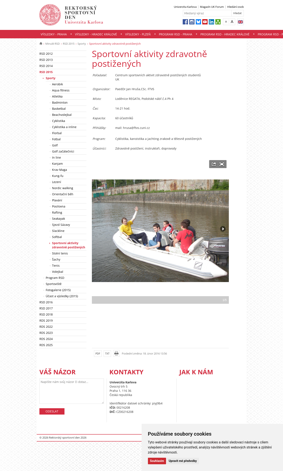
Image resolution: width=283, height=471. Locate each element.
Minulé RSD (52, 43)
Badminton (60, 102)
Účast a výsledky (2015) (62, 296)
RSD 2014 (46, 66)
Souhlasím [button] (157, 461)
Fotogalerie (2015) (58, 290)
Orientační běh (62, 194)
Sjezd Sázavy (61, 225)
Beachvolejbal (62, 115)
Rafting (57, 212)
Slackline (58, 231)
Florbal (57, 133)
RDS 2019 (46, 320)
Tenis (56, 266)
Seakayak (58, 219)
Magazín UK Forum (212, 7)
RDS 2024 (46, 339)
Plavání (57, 200)
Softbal (57, 237)
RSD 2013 (46, 60)
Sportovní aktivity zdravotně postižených (68, 245)
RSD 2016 (46, 302)
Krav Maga (59, 170)
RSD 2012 (46, 54)
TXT (107, 353)
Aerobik (57, 84)
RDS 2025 (46, 345)
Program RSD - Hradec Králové (224, 34)
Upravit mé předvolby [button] (183, 461)
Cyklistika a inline (64, 127)
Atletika (57, 96)
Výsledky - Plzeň (138, 34)
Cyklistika (58, 121)
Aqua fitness (61, 90)
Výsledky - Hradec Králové (96, 34)
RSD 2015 (68, 43)
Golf (55, 145)
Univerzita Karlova (185, 7)
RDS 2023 (46, 333)
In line (56, 157)
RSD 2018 (46, 314)
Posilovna (58, 206)
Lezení (56, 182)
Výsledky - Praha (54, 34)
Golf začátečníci (63, 151)
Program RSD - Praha (175, 34)
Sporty (82, 43)
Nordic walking (62, 188)
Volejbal (57, 272)
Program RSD (55, 278)
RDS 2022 (46, 327)
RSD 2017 (46, 308)
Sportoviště (54, 284)
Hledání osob (235, 7)
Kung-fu (57, 176)
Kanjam (57, 164)
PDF (97, 353)
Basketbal (59, 109)
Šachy (56, 259)
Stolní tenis (60, 253)
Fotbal (56, 139)
